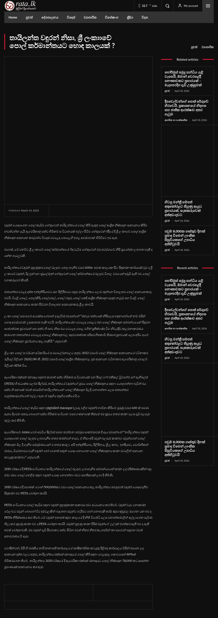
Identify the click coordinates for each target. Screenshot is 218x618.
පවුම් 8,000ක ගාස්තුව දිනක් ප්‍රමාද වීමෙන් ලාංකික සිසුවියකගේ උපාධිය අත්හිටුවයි (186, 225)
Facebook (179, 567)
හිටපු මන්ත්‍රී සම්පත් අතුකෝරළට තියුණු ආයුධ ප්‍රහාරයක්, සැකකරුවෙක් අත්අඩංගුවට (186, 200)
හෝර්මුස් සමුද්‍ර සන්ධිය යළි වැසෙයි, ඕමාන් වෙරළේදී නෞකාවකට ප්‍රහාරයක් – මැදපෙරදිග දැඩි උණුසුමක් (182, 78)
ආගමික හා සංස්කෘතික (176, 114)
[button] (167, 5)
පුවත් (194, 47)
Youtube (179, 582)
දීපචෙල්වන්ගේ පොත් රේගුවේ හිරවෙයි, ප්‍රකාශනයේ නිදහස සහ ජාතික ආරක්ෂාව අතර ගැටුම (187, 104)
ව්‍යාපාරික (208, 47)
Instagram (179, 574)
